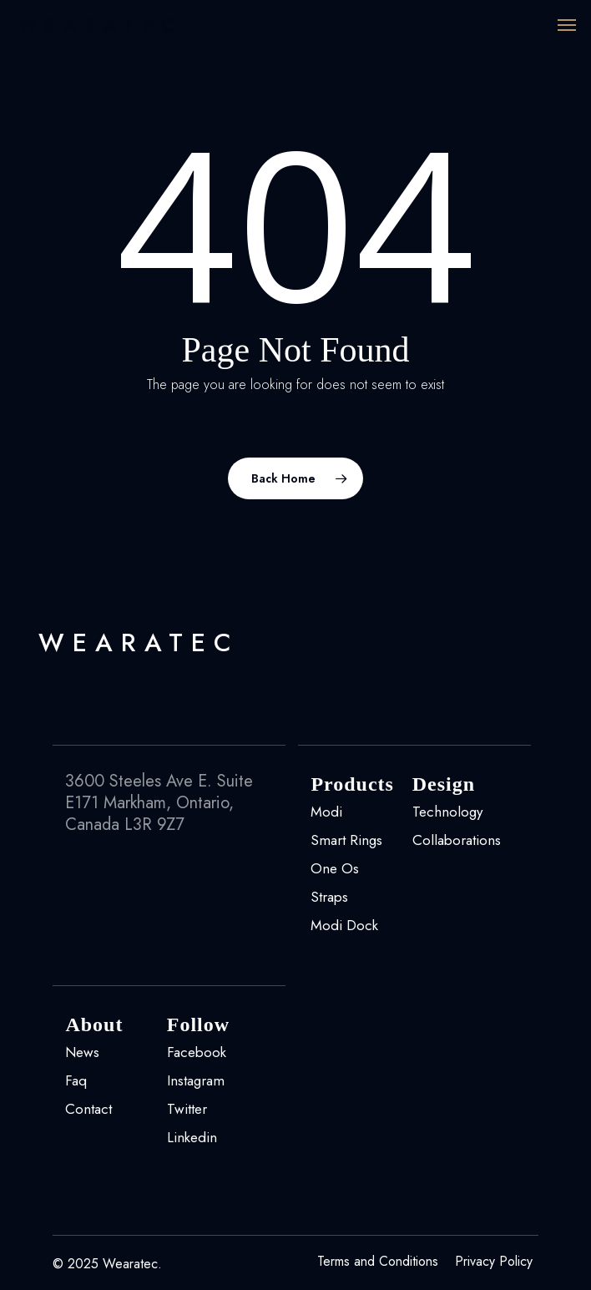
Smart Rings (346, 840)
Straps (329, 897)
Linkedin (192, 1137)
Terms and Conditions (377, 1261)
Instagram (196, 1080)
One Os (335, 868)
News (82, 1052)
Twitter (187, 1109)
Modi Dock (344, 925)
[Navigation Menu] (567, 25)
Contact (88, 1109)
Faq (76, 1080)
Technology (447, 812)
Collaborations (456, 840)
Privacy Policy (494, 1261)
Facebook (196, 1052)
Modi (326, 812)
